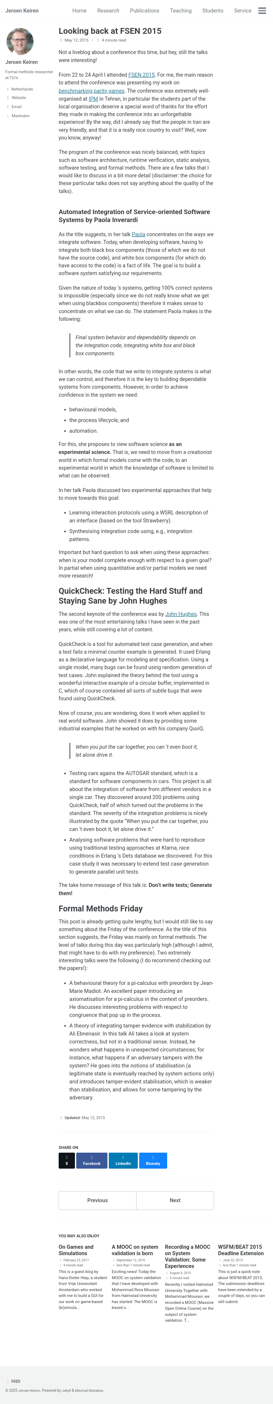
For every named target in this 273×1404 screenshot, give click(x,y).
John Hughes (184, 624)
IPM (94, 99)
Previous (97, 1211)
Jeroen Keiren (22, 10)
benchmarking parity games (92, 91)
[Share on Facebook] (92, 1174)
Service (242, 10)
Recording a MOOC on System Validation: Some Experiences (187, 1267)
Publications (144, 10)
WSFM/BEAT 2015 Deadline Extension (241, 1261)
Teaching (180, 10)
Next (175, 1211)
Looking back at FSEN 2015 (110, 31)
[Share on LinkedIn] (124, 1174)
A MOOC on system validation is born (135, 1261)
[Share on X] (67, 1174)
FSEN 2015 (143, 75)
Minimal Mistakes (90, 1390)
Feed (13, 1381)
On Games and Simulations (76, 1261)
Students (212, 10)
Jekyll (67, 1390)
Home (79, 10)
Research (108, 10)
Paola (140, 238)
